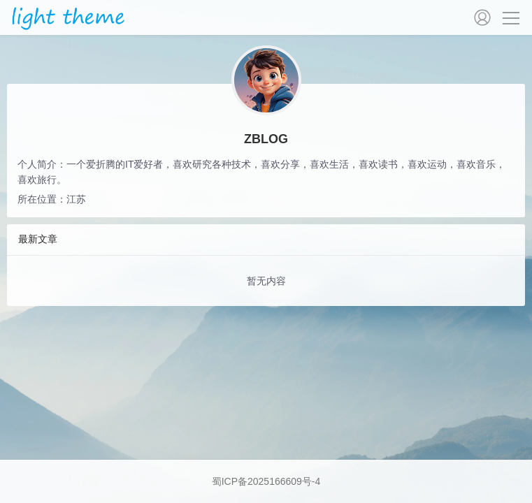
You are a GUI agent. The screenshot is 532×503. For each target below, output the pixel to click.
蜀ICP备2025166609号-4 (266, 481)
